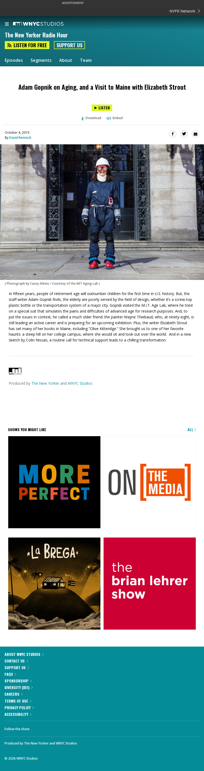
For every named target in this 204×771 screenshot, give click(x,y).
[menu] (7, 24)
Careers (14, 694)
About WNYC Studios (24, 654)
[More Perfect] (54, 482)
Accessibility (18, 714)
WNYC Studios (80, 383)
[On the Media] (149, 482)
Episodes (14, 60)
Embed (114, 118)
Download (91, 118)
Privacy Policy (19, 707)
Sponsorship (18, 680)
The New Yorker (45, 383)
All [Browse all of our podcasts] (192, 429)
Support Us (69, 45)
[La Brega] (54, 584)
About (65, 60)
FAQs (10, 674)
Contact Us (16, 661)
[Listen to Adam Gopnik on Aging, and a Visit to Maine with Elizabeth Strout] (102, 108)
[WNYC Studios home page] (45, 24)
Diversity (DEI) (19, 687)
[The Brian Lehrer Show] (149, 584)
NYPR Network (184, 11)
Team (86, 60)
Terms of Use (18, 701)
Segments (41, 60)
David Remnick (20, 137)
